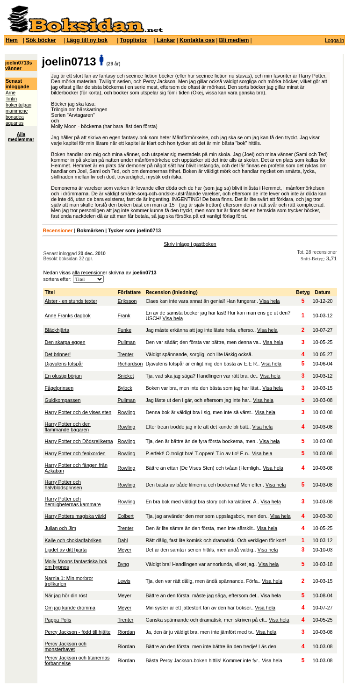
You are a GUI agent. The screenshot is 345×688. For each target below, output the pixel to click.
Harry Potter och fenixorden (74, 453)
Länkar (166, 40)
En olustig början (62, 376)
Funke (124, 330)
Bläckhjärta (56, 330)
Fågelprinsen (58, 388)
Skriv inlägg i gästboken (190, 244)
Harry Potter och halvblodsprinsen (63, 484)
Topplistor (133, 40)
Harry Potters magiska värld (75, 516)
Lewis (123, 581)
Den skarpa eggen (64, 342)
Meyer (124, 549)
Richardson (130, 363)
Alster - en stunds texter (70, 301)
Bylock (124, 388)
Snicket (125, 376)
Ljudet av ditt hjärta (65, 549)
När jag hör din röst (65, 595)
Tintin (11, 98)
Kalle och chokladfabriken (72, 540)
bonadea (15, 117)
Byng (123, 564)
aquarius (14, 123)
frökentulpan (18, 105)
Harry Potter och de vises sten (77, 412)
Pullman (126, 342)
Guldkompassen (62, 400)
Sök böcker (41, 40)
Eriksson (127, 301)
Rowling (126, 412)
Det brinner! (57, 354)
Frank (123, 315)
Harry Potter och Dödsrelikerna (78, 441)
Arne (10, 92)
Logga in (334, 40)
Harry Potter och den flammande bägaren (67, 426)
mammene (17, 111)
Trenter (125, 354)
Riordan (126, 632)
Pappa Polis (57, 620)
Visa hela (269, 301)
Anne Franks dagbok (67, 315)
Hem (12, 40)
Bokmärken (90, 230)
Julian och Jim (60, 528)
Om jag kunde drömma (69, 607)
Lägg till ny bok (87, 40)
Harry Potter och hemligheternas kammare (72, 501)
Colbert (125, 516)
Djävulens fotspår (63, 363)
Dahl (122, 540)
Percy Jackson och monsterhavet (65, 646)
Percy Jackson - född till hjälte (77, 632)
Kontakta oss (197, 40)
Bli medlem (234, 40)
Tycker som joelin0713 (134, 230)
